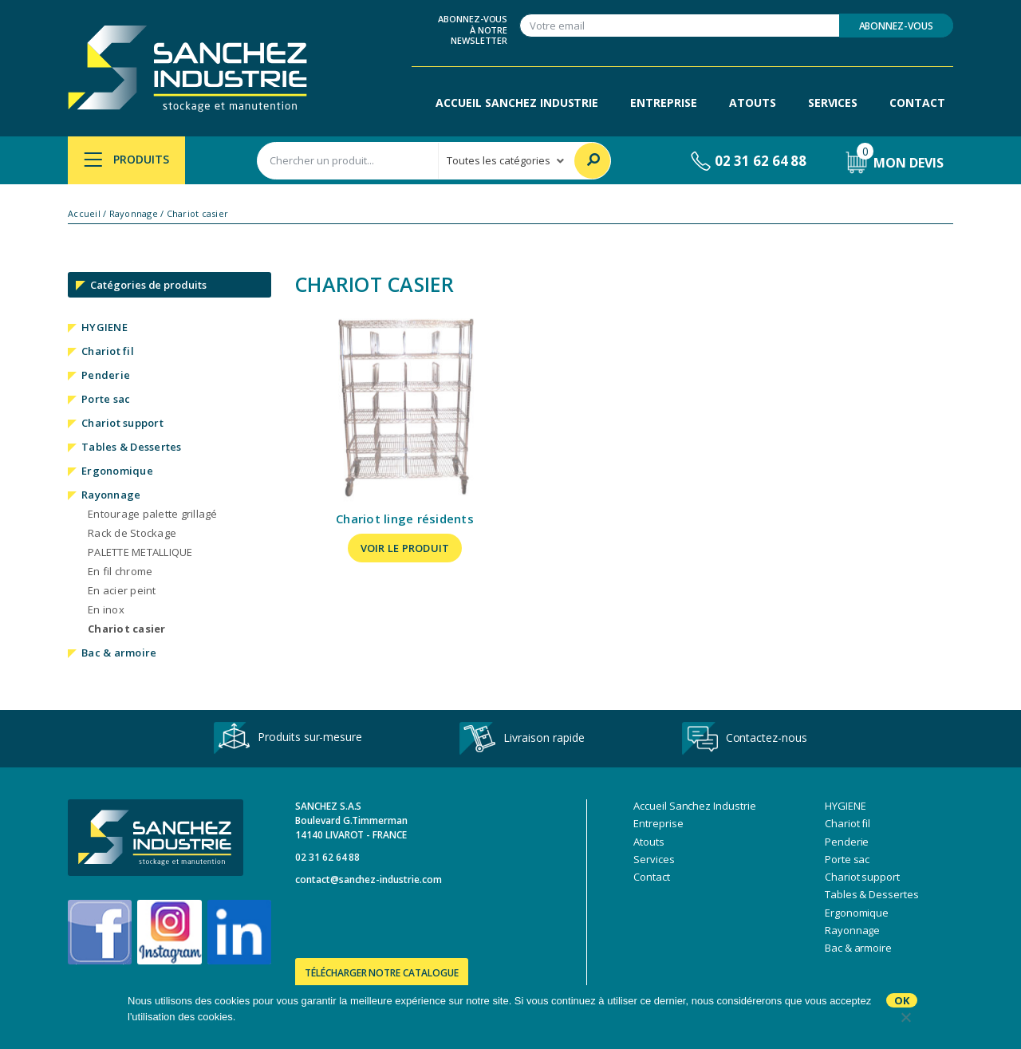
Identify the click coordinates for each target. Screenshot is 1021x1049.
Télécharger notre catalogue (382, 973)
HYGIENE (104, 327)
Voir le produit (405, 548)
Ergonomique (117, 470)
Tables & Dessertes (131, 447)
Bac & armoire (118, 652)
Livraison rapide (521, 738)
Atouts (752, 102)
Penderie (105, 375)
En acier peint (122, 590)
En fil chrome (120, 571)
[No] (905, 1017)
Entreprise (663, 102)
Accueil (84, 213)
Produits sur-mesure (288, 738)
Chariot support (122, 423)
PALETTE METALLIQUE (140, 552)
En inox (106, 609)
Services (833, 102)
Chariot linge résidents (405, 518)
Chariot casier (127, 628)
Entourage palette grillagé (153, 514)
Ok (901, 1000)
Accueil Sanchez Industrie (517, 102)
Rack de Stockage (132, 533)
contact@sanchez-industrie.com (368, 879)
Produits (126, 159)
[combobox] (348, 161)
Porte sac (105, 399)
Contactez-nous (744, 738)
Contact (917, 102)
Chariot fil (107, 351)
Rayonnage (133, 213)
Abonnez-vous (896, 26)
